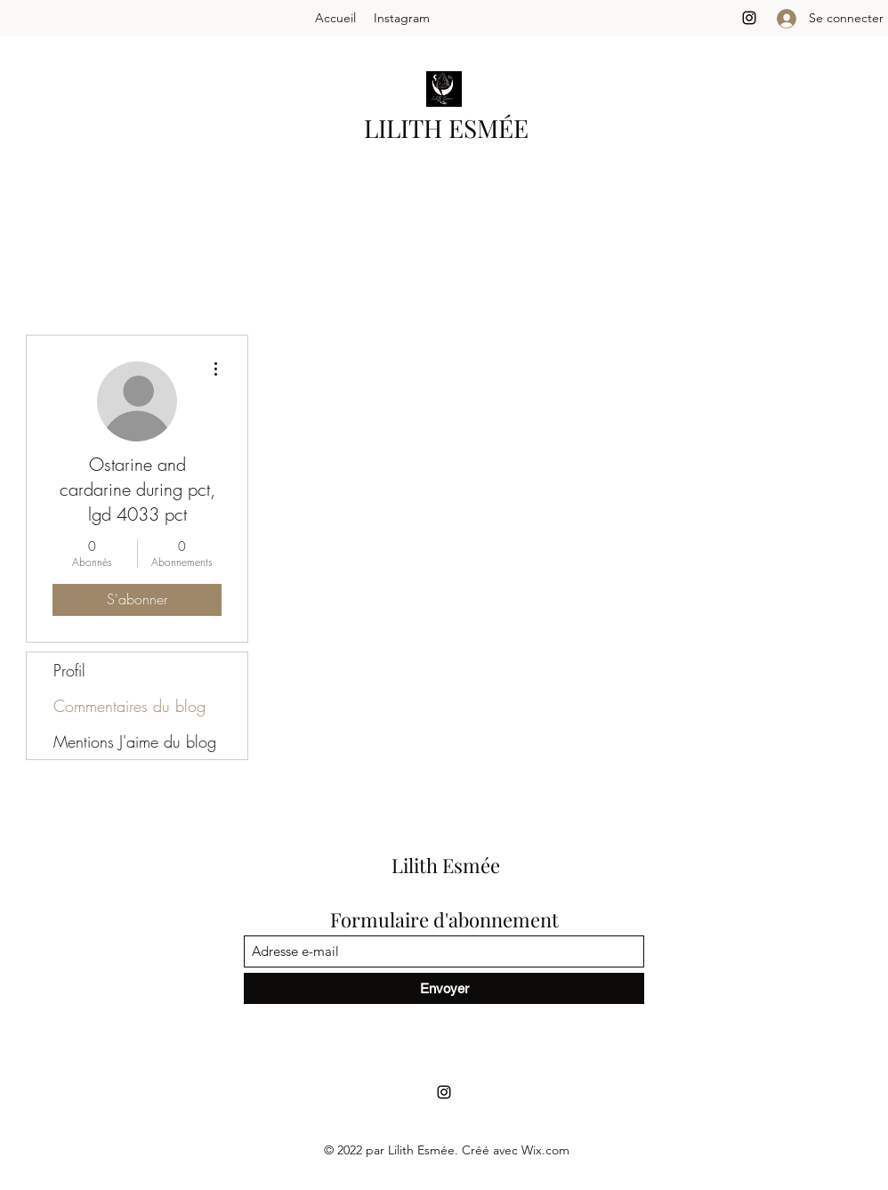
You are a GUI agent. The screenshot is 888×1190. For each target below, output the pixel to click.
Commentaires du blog (129, 705)
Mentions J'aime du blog (134, 741)
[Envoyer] (444, 988)
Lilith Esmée (446, 865)
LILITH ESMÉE (446, 127)
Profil (69, 670)
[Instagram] (749, 18)
